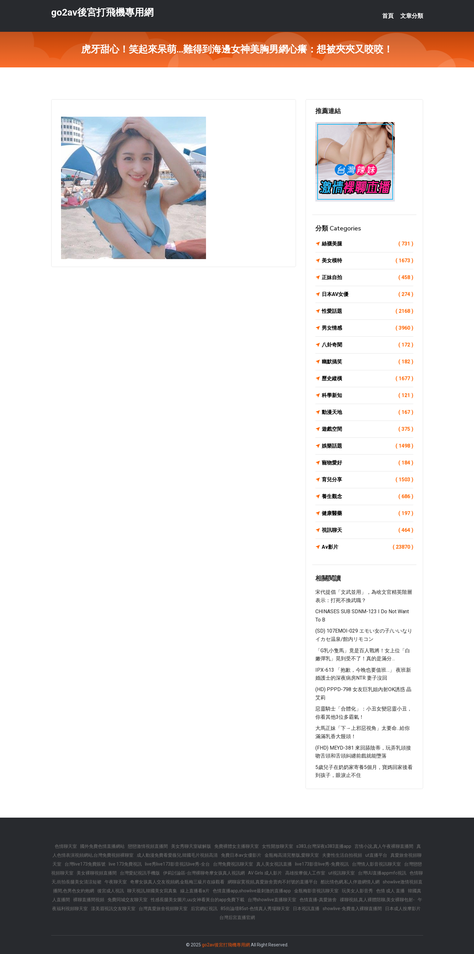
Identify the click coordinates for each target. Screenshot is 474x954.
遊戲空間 (367, 429)
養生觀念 (367, 496)
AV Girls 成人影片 (265, 872)
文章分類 (411, 16)
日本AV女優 (367, 294)
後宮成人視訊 (110, 890)
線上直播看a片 (195, 890)
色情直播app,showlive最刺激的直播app (252, 890)
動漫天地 (367, 412)
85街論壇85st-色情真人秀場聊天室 (255, 908)
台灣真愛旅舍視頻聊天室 (163, 908)
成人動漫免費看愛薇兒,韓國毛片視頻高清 (177, 855)
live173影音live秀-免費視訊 (322, 864)
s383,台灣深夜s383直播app (323, 846)
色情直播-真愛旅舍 (318, 899)
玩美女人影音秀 (357, 890)
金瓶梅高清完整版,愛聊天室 (291, 855)
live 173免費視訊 (125, 864)
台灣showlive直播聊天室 (272, 899)
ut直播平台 (376, 855)
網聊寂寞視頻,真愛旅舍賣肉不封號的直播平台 (273, 881)
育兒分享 (367, 479)
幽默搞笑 (367, 361)
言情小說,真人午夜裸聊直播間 (383, 846)
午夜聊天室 (116, 881)
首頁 (388, 16)
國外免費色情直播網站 (102, 846)
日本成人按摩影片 (403, 908)
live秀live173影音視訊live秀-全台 (177, 864)
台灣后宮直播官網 (237, 917)
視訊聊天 (367, 530)
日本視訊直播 (306, 908)
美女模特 (367, 260)
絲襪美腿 (367, 243)
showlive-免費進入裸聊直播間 (352, 908)
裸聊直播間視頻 (88, 899)
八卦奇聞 (367, 344)
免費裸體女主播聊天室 (236, 846)
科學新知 (367, 395)
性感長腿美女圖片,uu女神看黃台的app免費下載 (197, 899)
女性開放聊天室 (277, 846)
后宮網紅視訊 (204, 908)
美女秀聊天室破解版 (191, 846)
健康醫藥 (367, 513)
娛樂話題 (367, 446)
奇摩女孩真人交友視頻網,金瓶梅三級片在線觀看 (177, 881)
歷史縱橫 (367, 378)
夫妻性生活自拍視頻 (342, 855)
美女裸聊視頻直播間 (97, 872)
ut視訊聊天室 (341, 872)
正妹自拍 (367, 277)
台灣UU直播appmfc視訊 (382, 872)
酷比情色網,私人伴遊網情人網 (350, 881)
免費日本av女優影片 (241, 855)
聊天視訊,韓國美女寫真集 (152, 890)
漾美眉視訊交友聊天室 (113, 908)
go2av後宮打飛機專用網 (102, 12)
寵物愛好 (367, 462)
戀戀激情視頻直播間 (148, 846)
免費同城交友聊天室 (127, 899)
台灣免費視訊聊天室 (233, 864)
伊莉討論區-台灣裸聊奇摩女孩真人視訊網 (204, 872)
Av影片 (367, 547)
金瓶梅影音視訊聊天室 (316, 890)
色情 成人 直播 (390, 890)
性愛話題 (367, 311)
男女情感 (367, 328)
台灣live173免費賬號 (85, 864)
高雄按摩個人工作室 (305, 872)
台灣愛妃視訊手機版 (140, 872)
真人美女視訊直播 (274, 864)
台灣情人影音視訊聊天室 (376, 864)
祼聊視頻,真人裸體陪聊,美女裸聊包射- (377, 899)
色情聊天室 (66, 846)
